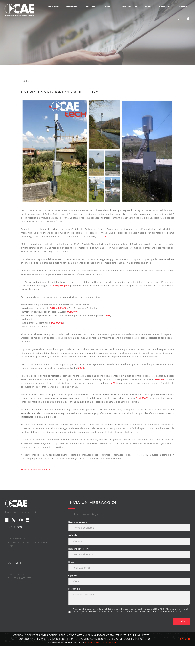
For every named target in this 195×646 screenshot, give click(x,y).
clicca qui (101, 236)
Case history (129, 6)
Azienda (53, 6)
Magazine (165, 6)
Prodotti (91, 6)
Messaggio (74, 589)
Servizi (109, 6)
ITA (177, 19)
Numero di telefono (79, 549)
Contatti (183, 6)
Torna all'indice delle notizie (36, 469)
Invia (181, 621)
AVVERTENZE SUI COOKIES (100, 642)
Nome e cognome (78, 522)
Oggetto (72, 575)
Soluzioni (72, 6)
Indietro (25, 81)
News (148, 6)
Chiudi (185, 638)
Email (71, 562)
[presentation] (93, 624)
